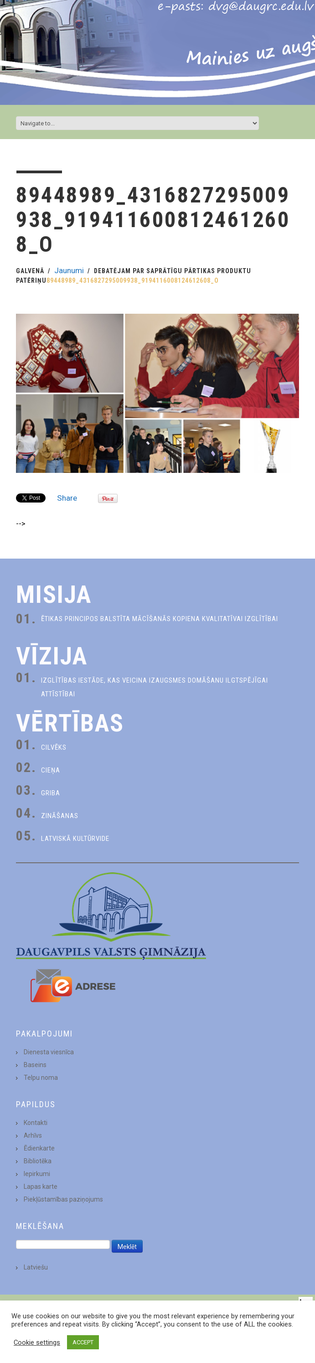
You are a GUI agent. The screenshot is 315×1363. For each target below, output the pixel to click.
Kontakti (35, 1122)
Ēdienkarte (39, 1148)
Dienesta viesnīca (49, 1052)
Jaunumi (69, 270)
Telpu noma (41, 1077)
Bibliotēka (38, 1161)
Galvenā (30, 271)
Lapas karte (40, 1186)
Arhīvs (33, 1135)
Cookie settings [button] (37, 1342)
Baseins (35, 1064)
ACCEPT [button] (82, 1342)
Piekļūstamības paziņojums (63, 1199)
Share (67, 498)
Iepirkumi (37, 1173)
